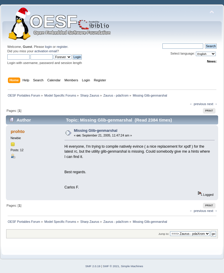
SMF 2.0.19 (93, 266)
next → (212, 104)
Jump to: (163, 233)
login (48, 46)
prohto (17, 131)
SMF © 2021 (111, 266)
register (62, 46)
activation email (45, 51)
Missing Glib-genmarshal (95, 131)
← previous (197, 104)
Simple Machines (132, 266)
